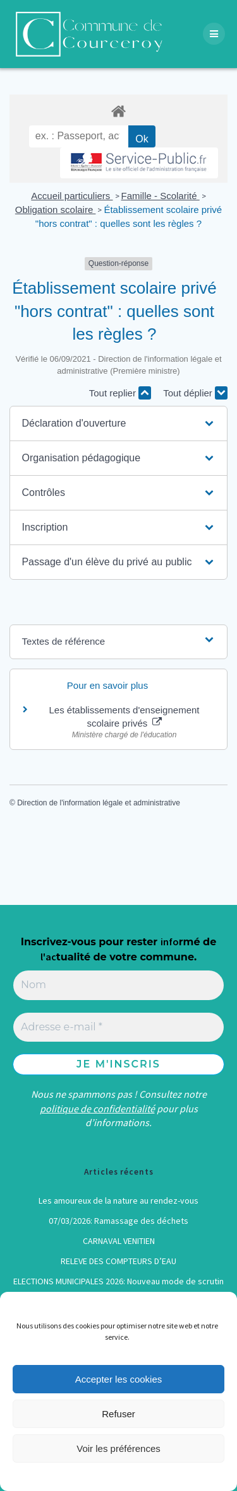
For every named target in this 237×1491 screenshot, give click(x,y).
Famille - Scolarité (160, 195)
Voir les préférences (118, 1448)
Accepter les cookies (118, 1379)
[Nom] (118, 984)
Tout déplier (195, 393)
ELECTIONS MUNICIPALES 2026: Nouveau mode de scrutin (118, 1281)
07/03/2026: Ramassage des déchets (118, 1220)
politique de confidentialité (97, 1108)
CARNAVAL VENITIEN (119, 1240)
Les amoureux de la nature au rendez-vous (118, 1200)
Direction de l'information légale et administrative (98, 802)
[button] (118, 423)
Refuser (118, 1413)
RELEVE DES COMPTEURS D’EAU (118, 1261)
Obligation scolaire (55, 209)
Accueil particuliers (71, 195)
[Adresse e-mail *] (118, 1027)
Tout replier (120, 393)
